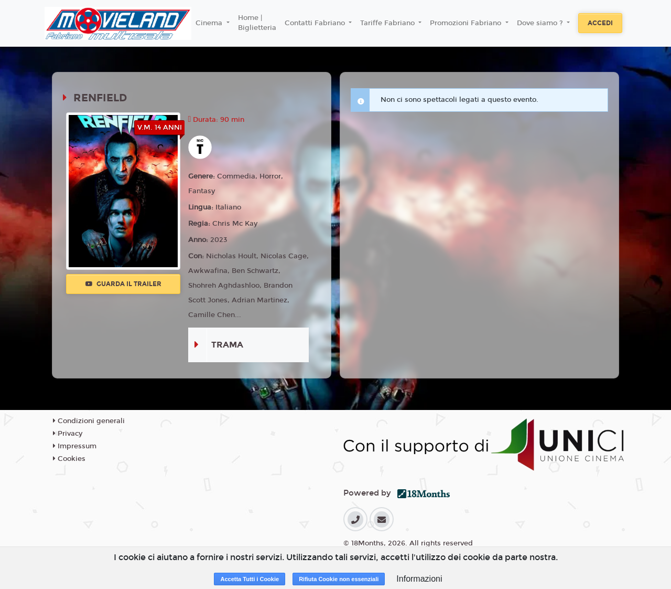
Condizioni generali (89, 421)
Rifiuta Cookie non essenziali (338, 579)
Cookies (69, 459)
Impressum (74, 446)
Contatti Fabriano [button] (316, 23)
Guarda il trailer (123, 284)
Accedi (600, 23)
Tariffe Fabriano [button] (388, 23)
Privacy (67, 433)
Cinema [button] (210, 23)
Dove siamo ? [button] (541, 23)
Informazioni (419, 578)
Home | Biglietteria (257, 23)
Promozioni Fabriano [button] (466, 23)
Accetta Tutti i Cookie (249, 579)
